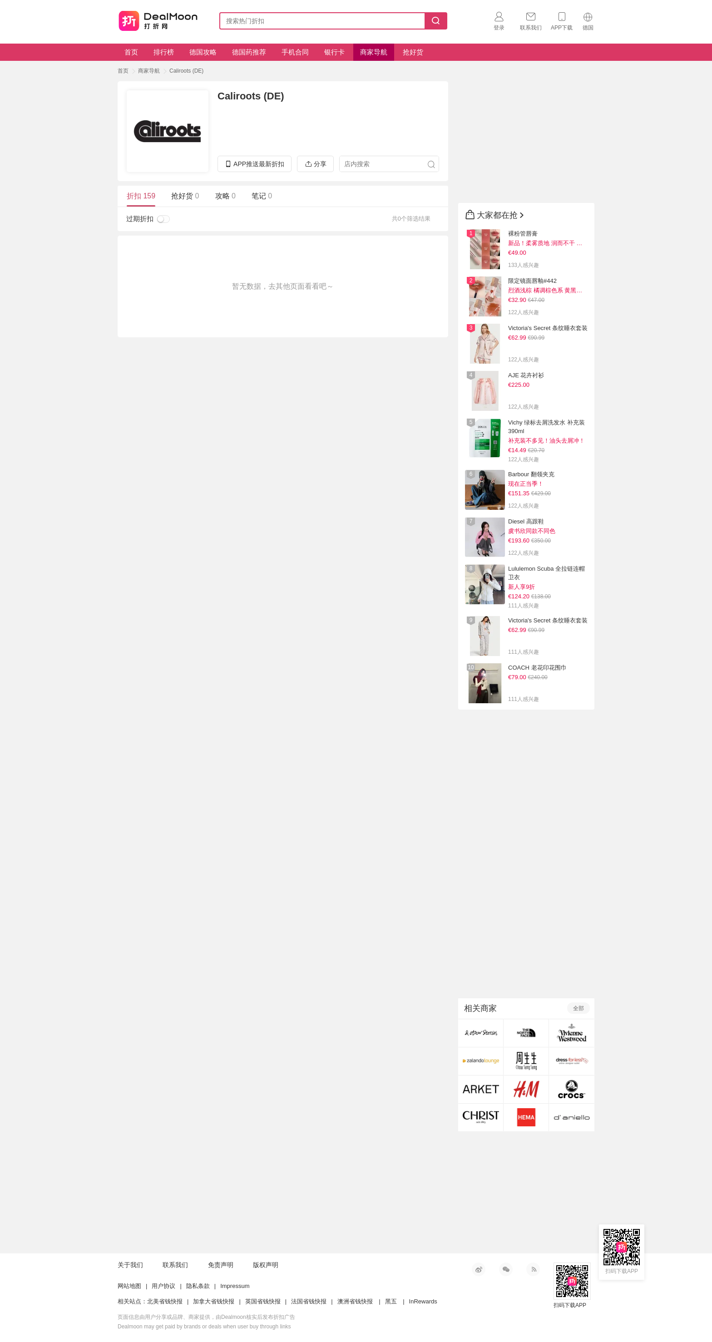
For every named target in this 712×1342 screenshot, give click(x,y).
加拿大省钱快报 (213, 1301)
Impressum (234, 1286)
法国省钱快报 (308, 1301)
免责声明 (220, 1264)
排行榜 (163, 52)
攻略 (225, 196)
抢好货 (413, 52)
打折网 (158, 19)
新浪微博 (478, 1269)
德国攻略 (203, 52)
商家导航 (373, 52)
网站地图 (129, 1286)
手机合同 (295, 52)
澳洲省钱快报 (355, 1301)
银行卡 (334, 52)
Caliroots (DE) (186, 71)
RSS (533, 1269)
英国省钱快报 (263, 1301)
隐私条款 (198, 1286)
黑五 (391, 1301)
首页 (131, 52)
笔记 (262, 196)
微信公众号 (506, 1269)
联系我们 (175, 1264)
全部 (578, 1008)
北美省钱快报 (165, 1301)
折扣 (141, 196)
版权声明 (265, 1264)
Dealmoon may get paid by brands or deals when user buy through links (204, 1326)
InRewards (423, 1301)
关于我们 (130, 1264)
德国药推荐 (249, 52)
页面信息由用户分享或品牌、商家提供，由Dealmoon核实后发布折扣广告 (206, 1317)
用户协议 (163, 1286)
